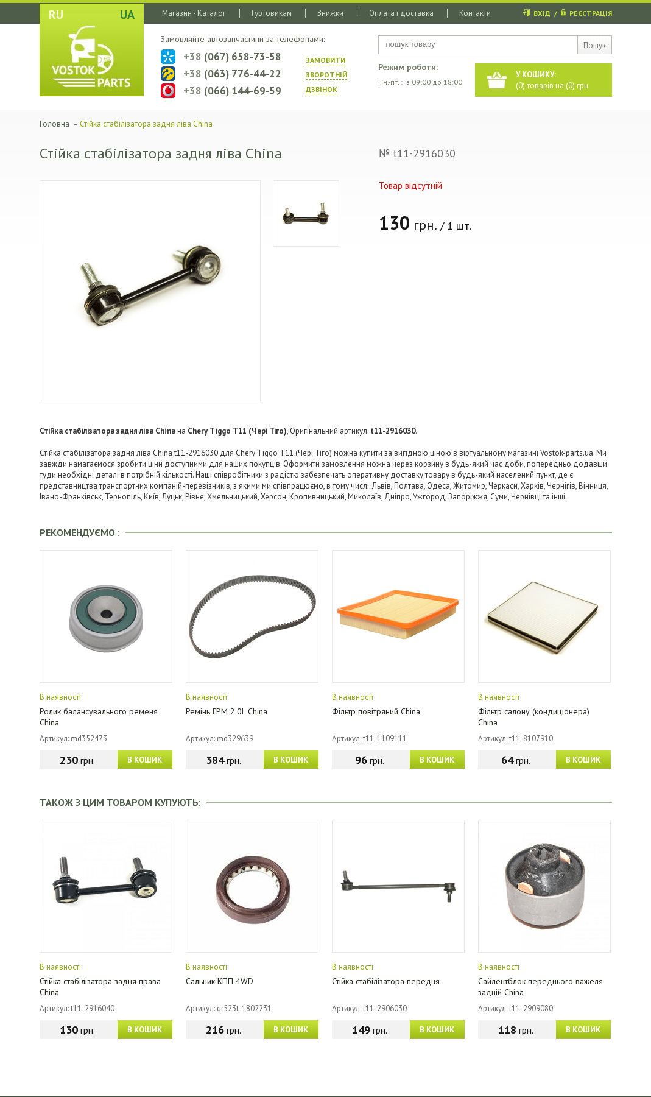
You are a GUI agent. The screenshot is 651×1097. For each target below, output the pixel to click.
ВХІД (542, 13)
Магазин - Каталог (194, 13)
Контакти (475, 13)
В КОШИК (144, 760)
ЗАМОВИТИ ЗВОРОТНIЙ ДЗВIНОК (326, 74)
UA (127, 14)
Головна (54, 124)
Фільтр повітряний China (376, 711)
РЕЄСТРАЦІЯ (590, 13)
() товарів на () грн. (553, 80)
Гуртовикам (272, 13)
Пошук (594, 45)
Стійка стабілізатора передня (386, 981)
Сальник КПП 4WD (219, 981)
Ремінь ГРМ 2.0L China (226, 711)
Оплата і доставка (401, 13)
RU (56, 14)
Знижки (330, 13)
